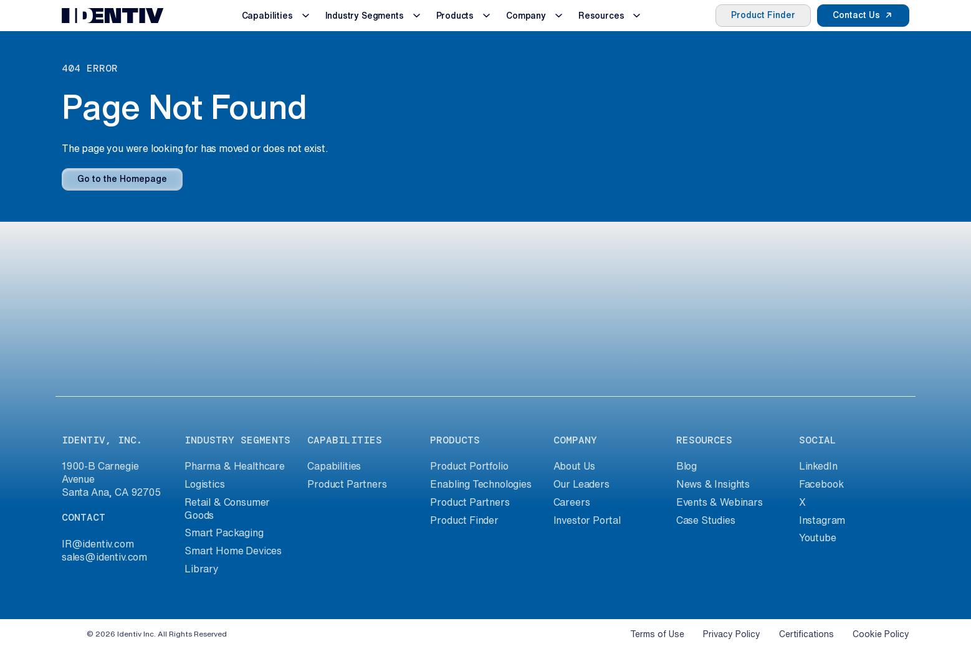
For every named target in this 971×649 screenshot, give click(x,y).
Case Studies (705, 520)
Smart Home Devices (233, 551)
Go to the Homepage (122, 178)
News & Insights (713, 484)
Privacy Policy (731, 634)
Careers (571, 502)
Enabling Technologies (480, 484)
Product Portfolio (469, 466)
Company (526, 15)
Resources (601, 15)
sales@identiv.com (104, 557)
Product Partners (346, 484)
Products (455, 15)
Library (201, 569)
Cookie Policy (881, 634)
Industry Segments (364, 15)
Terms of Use (657, 634)
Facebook (821, 484)
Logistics (204, 484)
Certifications (806, 634)
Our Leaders (581, 484)
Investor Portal (587, 520)
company (575, 440)
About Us (574, 466)
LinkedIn (818, 466)
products (455, 440)
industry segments (237, 440)
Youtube (817, 537)
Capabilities (267, 15)
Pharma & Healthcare (234, 466)
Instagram (822, 520)
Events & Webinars (719, 502)
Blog (686, 466)
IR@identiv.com (98, 544)
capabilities (344, 440)
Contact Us (856, 15)
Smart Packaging (223, 533)
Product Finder (763, 15)
